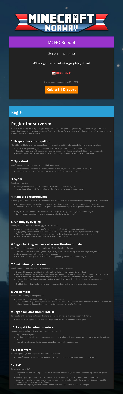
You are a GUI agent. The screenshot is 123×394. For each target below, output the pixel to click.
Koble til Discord (61, 89)
